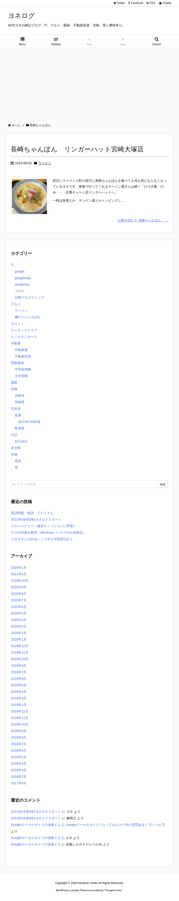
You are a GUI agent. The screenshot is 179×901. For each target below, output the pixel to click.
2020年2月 (19, 633)
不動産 (16, 343)
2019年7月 (19, 672)
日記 (14, 435)
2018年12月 (19, 711)
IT (12, 265)
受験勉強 (17, 363)
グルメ (16, 304)
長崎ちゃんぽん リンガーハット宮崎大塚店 (77, 149)
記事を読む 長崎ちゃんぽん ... (143, 220)
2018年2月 (19, 776)
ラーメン (44, 163)
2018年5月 (19, 757)
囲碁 (14, 382)
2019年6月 (19, 678)
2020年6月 (19, 607)
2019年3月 (19, 698)
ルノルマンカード (24, 337)
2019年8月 (19, 665)
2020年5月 (19, 613)
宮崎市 (19, 395)
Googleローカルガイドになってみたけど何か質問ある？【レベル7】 (116, 825)
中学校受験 (23, 369)
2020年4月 (19, 620)
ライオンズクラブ (24, 330)
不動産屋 (21, 350)
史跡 (18, 415)
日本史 (16, 408)
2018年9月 (19, 731)
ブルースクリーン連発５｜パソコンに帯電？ (43, 526)
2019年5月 (19, 685)
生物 (14, 454)
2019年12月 (19, 646)
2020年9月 (19, 587)
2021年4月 (19, 574)
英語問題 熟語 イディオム (32, 513)
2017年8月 (19, 783)
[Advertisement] (89, 83)
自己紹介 (21, 441)
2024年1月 (19, 567)
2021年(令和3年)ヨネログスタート (36, 519)
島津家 (19, 428)
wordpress (22, 284)
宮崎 (14, 389)
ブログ (19, 291)
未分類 (16, 448)
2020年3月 (19, 626)
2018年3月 (19, 770)
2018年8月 (19, 737)
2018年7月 (19, 744)
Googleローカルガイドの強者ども (36, 825)
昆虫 (18, 461)
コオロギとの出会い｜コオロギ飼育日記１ (42, 539)
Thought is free (113, 890)
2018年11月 (19, 718)
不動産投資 (23, 356)
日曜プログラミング (29, 297)
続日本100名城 (29, 422)
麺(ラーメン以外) (27, 317)
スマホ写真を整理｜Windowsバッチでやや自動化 (47, 532)
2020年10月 (19, 580)
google (19, 271)
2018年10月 (19, 724)
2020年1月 (19, 639)
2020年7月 (19, 600)
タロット (17, 324)
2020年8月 (19, 594)
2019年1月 (19, 705)
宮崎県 (19, 402)
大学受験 (21, 376)
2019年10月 (19, 659)
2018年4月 (19, 763)
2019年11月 (19, 652)
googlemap (23, 278)
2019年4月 (19, 692)
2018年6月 (19, 750)
